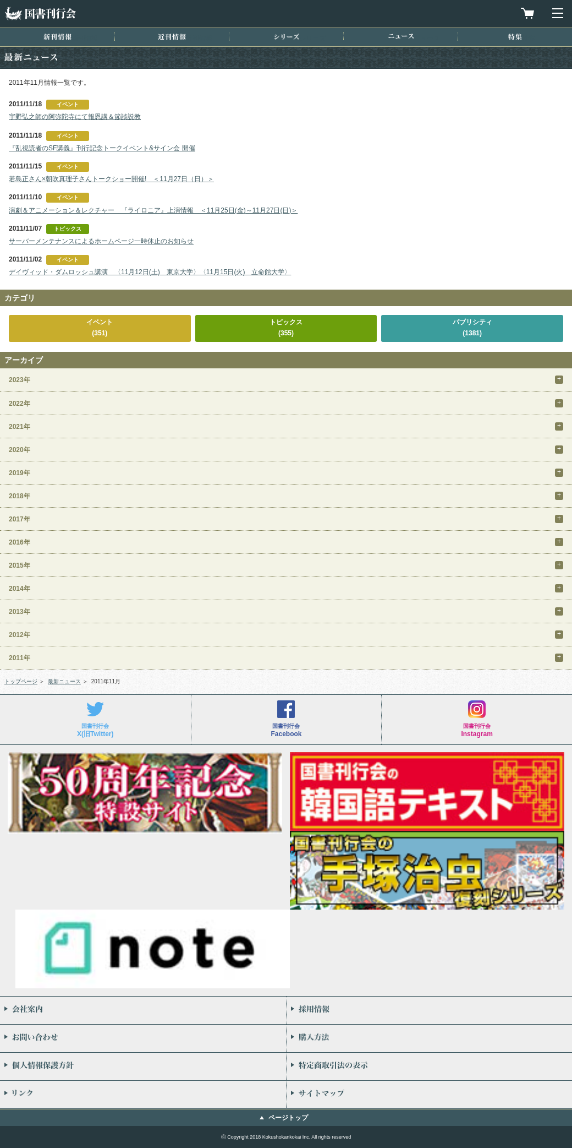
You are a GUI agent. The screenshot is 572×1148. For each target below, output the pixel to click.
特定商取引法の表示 (429, 1066)
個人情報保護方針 (143, 1066)
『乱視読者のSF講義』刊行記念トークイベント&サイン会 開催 (102, 148)
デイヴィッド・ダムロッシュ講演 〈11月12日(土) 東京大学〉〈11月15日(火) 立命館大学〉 (150, 272)
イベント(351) (99, 327)
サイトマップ (429, 1094)
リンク (143, 1094)
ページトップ (288, 1118)
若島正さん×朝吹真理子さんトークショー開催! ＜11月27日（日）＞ (111, 179)
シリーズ (286, 37)
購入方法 (429, 1038)
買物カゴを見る (527, 13)
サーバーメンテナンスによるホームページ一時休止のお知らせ (101, 241)
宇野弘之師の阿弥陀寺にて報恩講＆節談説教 (75, 117)
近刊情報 (172, 37)
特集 (515, 37)
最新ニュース (64, 681)
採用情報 (429, 1010)
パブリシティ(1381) (472, 327)
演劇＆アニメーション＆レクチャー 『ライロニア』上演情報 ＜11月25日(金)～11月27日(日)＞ (153, 210)
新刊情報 (57, 37)
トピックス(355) (286, 327)
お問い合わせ (143, 1038)
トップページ (20, 681)
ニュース (401, 36)
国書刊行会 (40, 13)
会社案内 (143, 1010)
